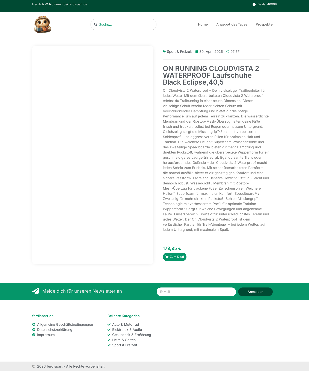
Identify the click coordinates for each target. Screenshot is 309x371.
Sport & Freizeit (179, 51)
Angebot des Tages (231, 24)
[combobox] (123, 24)
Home (203, 24)
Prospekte (264, 24)
